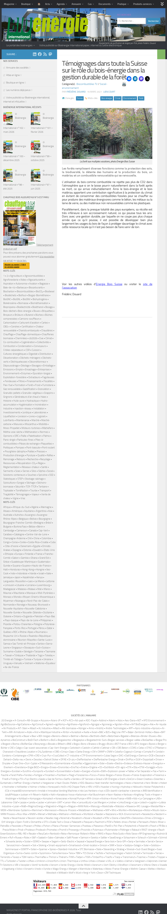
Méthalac (52, 814)
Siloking (42, 845)
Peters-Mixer (157, 821)
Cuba (52, 542)
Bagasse (43, 283)
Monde (17, 596)
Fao (155, 771)
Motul (147, 810)
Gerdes (76, 779)
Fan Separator (144, 771)
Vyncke (47, 868)
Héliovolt (137, 786)
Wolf (71, 872)
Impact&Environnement (23, 790)
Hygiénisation (26, 404)
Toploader (8, 490)
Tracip (117, 857)
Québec (7, 632)
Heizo (128, 782)
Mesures (18, 424)
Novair (87, 818)
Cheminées (21, 338)
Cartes (44, 322)
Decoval (159, 755)
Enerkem (8, 767)
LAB (158, 798)
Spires (53, 849)
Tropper (161, 857)
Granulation (43, 389)
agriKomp (60, 724)
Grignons (7, 396)
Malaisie (22, 589)
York (93, 872)
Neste (6, 818)
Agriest (49, 724)
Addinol (102, 720)
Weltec (151, 868)
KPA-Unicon (93, 798)
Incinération (41, 404)
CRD (37, 755)
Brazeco (92, 743)
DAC (121, 755)
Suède (18, 651)
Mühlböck (88, 814)
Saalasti (42, 837)
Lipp (135, 802)
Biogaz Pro (161, 740)
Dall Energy (131, 755)
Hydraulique (33, 400)
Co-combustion (11, 342)
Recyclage (45, 459)
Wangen (73, 868)
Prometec (52, 829)
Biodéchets (10, 295)
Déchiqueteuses (19, 361)
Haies (43, 396)
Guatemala (43, 561)
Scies (18, 471)
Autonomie (21, 283)
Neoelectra (147, 814)
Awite (86, 732)
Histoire (7, 400)
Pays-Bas (50, 616)
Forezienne (82, 775)
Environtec (63, 767)
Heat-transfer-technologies (109, 782)
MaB (23, 806)
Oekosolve (137, 818)
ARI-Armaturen (17, 732)
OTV (46, 821)
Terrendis (5, 857)
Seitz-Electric (67, 841)
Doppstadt (148, 759)
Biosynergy (40, 743)
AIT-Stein (23, 728)
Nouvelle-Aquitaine (13, 608)
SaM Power (72, 837)
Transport (45, 490)
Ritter (93, 833)
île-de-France (12, 667)
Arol (36, 732)
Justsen (24, 794)
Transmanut (128, 857)
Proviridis (86, 829)
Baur (34, 736)
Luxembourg (43, 585)
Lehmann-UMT (54, 802)
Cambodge (8, 530)
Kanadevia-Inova (65, 794)
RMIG (100, 833)
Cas (90, 4)
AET (139, 720)
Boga (76, 743)
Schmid (163, 837)
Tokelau (49, 655)
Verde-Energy (67, 864)
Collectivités (43, 342)
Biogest (6, 743)
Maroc (47, 589)
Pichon (46, 825)
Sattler (104, 837)
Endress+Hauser (142, 763)
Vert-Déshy (110, 864)
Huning (115, 786)
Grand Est (44, 557)
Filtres (21, 381)
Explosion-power (116, 771)
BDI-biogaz (44, 736)
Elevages (36, 365)
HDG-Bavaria (86, 782)
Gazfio (67, 779)
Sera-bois (110, 841)
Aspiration (8, 283)
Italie (48, 573)
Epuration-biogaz (41, 373)
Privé (20, 829)
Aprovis (156, 728)
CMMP (101, 751)
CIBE (56, 751)
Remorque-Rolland (78, 833)
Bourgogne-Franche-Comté (17, 522)
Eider (102, 763)
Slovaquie (29, 647)
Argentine (41, 511)
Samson (84, 837)
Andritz (100, 728)
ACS (71, 720)
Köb (135, 798)
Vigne (16, 498)
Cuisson (36, 350)
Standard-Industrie (67, 849)
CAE (12, 747)
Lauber (40, 802)
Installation (39, 408)
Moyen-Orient (30, 596)
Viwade (163, 864)
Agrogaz (95, 724)
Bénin (40, 526)
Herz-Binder (151, 782)
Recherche (32, 459)
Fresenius (159, 775)
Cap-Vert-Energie (58, 747)
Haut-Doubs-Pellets (66, 782)
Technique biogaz (114, 853)
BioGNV (26, 299)
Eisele (110, 763)
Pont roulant (48, 447)
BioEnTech (33, 740)
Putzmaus (98, 829)
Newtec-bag (52, 818)
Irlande (32, 573)
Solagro (138, 845)
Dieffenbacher (84, 759)
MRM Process (8, 814)
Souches (32, 474)
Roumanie (40, 632)
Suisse (80, 98)
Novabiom (77, 818)
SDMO (36, 841)
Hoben (163, 782)
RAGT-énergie (149, 829)
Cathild (95, 747)
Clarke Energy (83, 751)
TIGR (87, 857)
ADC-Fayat (91, 720)
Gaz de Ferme (55, 779)
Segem (55, 841)
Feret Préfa (16, 775)
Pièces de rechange (29, 443)
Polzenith (143, 825)
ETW (141, 767)
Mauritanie (19, 592)
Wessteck (51, 872)
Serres (26, 471)
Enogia (44, 767)
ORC (16, 435)
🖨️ (124, 84)
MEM (3, 810)
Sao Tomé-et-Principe (23, 643)
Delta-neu (18, 759)
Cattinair (105, 747)
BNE (69, 743)
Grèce (6, 561)
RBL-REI (22, 833)
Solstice (155, 845)
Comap (137, 751)
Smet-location (90, 845)
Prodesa (29, 829)
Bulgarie (7, 526)
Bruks (110, 743)
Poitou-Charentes (22, 624)
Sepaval (80, 841)
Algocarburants (36, 279)
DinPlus (130, 759)
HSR (96, 786)
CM (94, 751)
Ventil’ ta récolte (40, 864)
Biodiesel (49, 291)
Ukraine (47, 659)
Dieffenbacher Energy (105, 759)
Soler (146, 845)
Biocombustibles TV (87, 84)
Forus (93, 775)
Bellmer (75, 736)
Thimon (53, 857)
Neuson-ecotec (35, 818)
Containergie (19, 755)
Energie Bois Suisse (109, 284)
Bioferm (44, 740)
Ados (120, 720)
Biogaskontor (64, 740)
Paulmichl (100, 821)
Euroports (38, 771)
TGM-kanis (27, 857)
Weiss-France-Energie (116, 868)
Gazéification (29, 389)
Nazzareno (111, 814)
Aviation (33, 283)
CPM (30, 755)
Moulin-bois (158, 810)
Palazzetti (77, 821)
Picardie (7, 624)
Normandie (9, 604)
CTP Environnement (91, 755)
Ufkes (31, 861)
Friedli (5, 779)
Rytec (27, 837)
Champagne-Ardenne (14, 538)
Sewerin (26, 845)
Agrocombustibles (33, 275)
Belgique (23, 518)
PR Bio (162, 825)
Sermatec (140, 841)
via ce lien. (22, 260)
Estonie (27, 550)
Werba (160, 868)
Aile (152, 724)
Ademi (112, 720)
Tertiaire (42, 486)
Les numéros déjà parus (18, 90)
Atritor (66, 732)
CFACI (149, 747)
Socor (119, 845)
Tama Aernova (59, 853)
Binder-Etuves (148, 736)
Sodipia (128, 845)
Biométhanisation (39, 303)
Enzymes (26, 373)
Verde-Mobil (83, 864)
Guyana (16, 565)
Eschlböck (109, 767)
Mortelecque (135, 810)
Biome (15, 743)
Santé (44, 467)
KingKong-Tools (142, 794)
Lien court (109, 91)
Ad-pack (79, 720)
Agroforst (84, 724)
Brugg (102, 743)
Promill (62, 829)
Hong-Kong (28, 569)
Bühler (4, 747)
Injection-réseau (23, 408)
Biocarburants (36, 287)
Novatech (97, 818)
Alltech (56, 728)
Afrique (7, 507)
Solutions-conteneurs (14, 474)
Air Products (9, 728)
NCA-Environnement (129, 814)
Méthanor (64, 814)
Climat (117, 98)
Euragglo (150, 767)
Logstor (153, 802)
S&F (34, 837)
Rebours (20, 459)
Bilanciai (135, 736)
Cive (41, 338)
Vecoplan (25, 864)
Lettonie (50, 581)
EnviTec (75, 767)
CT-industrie (73, 755)
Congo (6, 542)
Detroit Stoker (51, 759)
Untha (84, 861)
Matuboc (119, 806)
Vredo (38, 868)
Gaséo (42, 779)
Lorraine (30, 585)
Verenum (97, 864)
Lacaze (23, 802)
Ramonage (8, 459)
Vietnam (29, 663)
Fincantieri (50, 775)
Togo (40, 655)
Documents (105, 4)
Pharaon (28, 825)
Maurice (7, 592)
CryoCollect (58, 755)
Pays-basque (11, 620)
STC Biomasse (87, 849)
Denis (28, 759)
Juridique (27, 412)
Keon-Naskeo (114, 794)
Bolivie (33, 518)
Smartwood (75, 845)
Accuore (45, 720)
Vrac (23, 498)
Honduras (15, 569)
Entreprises (44, 369)
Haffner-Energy (22, 782)
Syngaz (20, 482)
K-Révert (35, 794)
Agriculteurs (16, 275)
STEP (20, 478)
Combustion (9, 346)
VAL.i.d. (111, 861)
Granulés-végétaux (32, 392)
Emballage (48, 365)
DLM (138, 759)
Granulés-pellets (11, 392)
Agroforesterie (10, 279)
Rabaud (135, 829)
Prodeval (40, 829)
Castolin (86, 747)
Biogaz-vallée (133, 740)
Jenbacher (124, 790)
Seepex (45, 841)
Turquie (37, 659)
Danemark (25, 546)
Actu (47, 4)
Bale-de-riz (9, 287)
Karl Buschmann (97, 794)
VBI (16, 864)
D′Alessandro (46, 763)
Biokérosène (9, 303)
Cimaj (64, 751)
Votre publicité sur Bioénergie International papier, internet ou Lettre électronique (80, 45)
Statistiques (9, 478)
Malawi (31, 589)
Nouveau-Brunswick (38, 604)
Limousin (9, 585)
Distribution (45, 353)
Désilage (25, 365)
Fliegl (71, 775)
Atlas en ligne (13, 75)
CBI (113, 747)
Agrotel (118, 724)
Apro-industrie (142, 728)
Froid (37, 385)
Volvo (19, 868)
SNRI (111, 845)
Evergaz (86, 771)
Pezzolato (16, 825)
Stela (98, 849)
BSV (131, 743)
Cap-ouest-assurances (35, 747)
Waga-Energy (60, 868)
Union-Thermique (69, 861)
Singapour (17, 647)
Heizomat (138, 782)
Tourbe (34, 490)
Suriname (8, 651)
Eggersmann (91, 763)
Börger (161, 743)
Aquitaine (29, 511)
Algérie (34, 507)
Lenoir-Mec (70, 802)
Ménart (41, 814)
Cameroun (21, 530)
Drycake (6, 763)
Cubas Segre (110, 755)
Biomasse (23, 303)
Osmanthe (36, 821)
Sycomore (44, 853)
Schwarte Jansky (14, 841)
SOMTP (25, 849)
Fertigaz (38, 775)
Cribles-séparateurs (13, 350)
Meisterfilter (157, 806)
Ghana (34, 557)
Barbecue (22, 287)
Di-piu (71, 759)
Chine (36, 538)
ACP (64, 720)
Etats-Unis (49, 550)
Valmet (128, 861)
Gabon (15, 557)
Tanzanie (38, 651)
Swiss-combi (30, 853)
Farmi (162, 771)
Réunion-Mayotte (27, 639)
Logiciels (41, 416)
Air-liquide (161, 724)
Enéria (84, 767)
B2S (108, 732)
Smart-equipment (57, 845)
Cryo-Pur (46, 755)
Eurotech (50, 771)
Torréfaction (22, 490)
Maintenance (22, 420)
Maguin (62, 806)
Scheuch (142, 837)
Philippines (45, 620)
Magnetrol (51, 806)
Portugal (32, 628)
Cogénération (28, 342)
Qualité (41, 455)
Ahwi (126, 724)
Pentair (132, 821)
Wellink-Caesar (138, 868)
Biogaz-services (116, 740)
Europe (19, 553)
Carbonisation (10, 322)
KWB (128, 798)
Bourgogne (44, 518)
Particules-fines (25, 439)
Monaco (7, 596)
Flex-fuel (8, 385)
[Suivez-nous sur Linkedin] (35, 54)
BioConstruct (18, 740)
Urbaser (101, 861)
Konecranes (61, 798)
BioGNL (17, 299)
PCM (109, 821)
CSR (28, 350)
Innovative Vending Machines (62, 790)
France (39, 553)
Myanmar (8, 600)
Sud (38, 647)
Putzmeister (111, 829)
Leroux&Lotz (84, 802)
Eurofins (27, 771)
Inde (12, 573)
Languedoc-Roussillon (14, 581)
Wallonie (39, 663)
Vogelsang (8, 868)
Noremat (64, 818)
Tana (71, 853)
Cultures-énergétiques (15, 353)
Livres (32, 416)
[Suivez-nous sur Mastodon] (50, 54)
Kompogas (35, 798)
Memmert (37, 810)
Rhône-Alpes (26, 632)
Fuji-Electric (31, 779)
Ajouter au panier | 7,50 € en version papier (15, 266)
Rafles (50, 455)
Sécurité (19, 486)
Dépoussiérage (11, 365)
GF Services (88, 779)
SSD (51, 474)
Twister (22, 861)
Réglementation (11, 467)
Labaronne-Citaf (9, 802)
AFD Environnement (153, 720)
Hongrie (40, 569)
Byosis (152, 743)
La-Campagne (146, 798)
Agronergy (107, 724)
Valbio (120, 861)
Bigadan (125, 736)
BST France (120, 743)
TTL (2, 861)
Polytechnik (130, 825)
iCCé (7, 790)
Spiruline (42, 474)
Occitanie (47, 612)
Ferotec (28, 775)
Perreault (143, 821)
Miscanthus (31, 424)
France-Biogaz (105, 775)
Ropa (108, 833)
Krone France (117, 798)
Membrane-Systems (19, 810)
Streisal (130, 849)
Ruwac (18, 837)
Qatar (49, 628)
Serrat (150, 841)
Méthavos (76, 814)
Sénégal (28, 651)
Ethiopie (9, 553)
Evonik (95, 771)
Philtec (37, 825)
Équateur (50, 663)
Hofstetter (22, 786)
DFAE (63, 759)
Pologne (38, 624)
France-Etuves (122, 775)
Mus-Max (22, 814)
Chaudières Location (25, 751)
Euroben (16, 771)
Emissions (8, 369)
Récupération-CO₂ (26, 463)
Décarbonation (10, 357)
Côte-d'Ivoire (11, 546)
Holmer (33, 786)
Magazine (9, 4)
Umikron (40, 861)
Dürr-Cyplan (31, 763)
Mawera (130, 806)
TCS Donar (88, 853)
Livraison (22, 416)
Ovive (66, 821)
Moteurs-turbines (31, 428)
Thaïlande (30, 655)
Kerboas (128, 794)
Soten (34, 849)
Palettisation (34, 435)
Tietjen (79, 857)
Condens (6, 755)
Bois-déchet (9, 310)
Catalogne (19, 534)
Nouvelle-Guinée (12, 612)
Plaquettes (46, 443)
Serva (158, 841)
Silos (33, 471)
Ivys (101, 790)
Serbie (40, 643)
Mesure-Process (67, 810)
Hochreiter (9, 786)
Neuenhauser (18, 818)
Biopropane (9, 307)
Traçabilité (8, 494)
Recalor (32, 833)
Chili (30, 538)
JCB (107, 790)
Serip (130, 841)
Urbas (92, 861)
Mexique (31, 592)
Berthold (94, 736)
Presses (41, 451)
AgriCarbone (23, 724)
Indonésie (22, 573)
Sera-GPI (121, 841)
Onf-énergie (7, 821)
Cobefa (118, 751)
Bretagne (39, 522)
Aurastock (76, 732)
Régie (41, 463)
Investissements (11, 412)
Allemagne (46, 507)
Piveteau (86, 825)
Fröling (14, 779)
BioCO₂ (39, 291)
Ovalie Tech (56, 821)
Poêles (31, 451)
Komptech (48, 798)
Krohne (105, 798)
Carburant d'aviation (29, 322)
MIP (107, 810)
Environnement (129, 98)
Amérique (17, 511)
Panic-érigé (9, 439)
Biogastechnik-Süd (96, 740)
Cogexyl (128, 751)
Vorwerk (28, 868)
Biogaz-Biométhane (38, 295)
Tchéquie (18, 655)
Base (156, 732)
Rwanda (33, 635)
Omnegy (157, 818)
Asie (50, 511)
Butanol (29, 314)
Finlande (29, 553)
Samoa (6, 643)
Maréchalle (107, 806)
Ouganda (27, 616)
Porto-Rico (20, 628)
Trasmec (141, 857)
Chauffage (8, 334)
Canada (33, 530)
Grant (122, 779)
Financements (34, 381)
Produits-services (142, 4)
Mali (39, 589)
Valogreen (140, 861)
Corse (15, 542)
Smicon (103, 845)
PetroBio (4, 825)
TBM (78, 853)
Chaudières (47, 330)
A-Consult (20, 720)
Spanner (43, 849)
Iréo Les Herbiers (88, 790)
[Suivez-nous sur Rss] (45, 54)
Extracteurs (34, 377)
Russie (23, 635)
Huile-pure (18, 400)
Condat (159, 751)
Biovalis (52, 743)
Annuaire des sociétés (17, 67)
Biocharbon (9, 291)
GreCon (131, 779)
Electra (118, 763)
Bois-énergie (106, 98)
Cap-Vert (43, 530)
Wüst (78, 872)
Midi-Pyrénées (45, 592)
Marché (35, 420)
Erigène (93, 767)
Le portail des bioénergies (19, 45)
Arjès (29, 732)
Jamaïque (8, 577)
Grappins (48, 392)
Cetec (141, 747)
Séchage (30, 482)
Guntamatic (6, 782)
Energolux (158, 763)
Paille (23, 435)
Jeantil (114, 790)
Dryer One (18, 763)
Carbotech (75, 747)
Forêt (141, 98)
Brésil (48, 522)
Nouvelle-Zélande (32, 612)
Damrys (143, 755)
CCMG (133, 747)
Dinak (121, 759)
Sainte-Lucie (44, 639)
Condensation (25, 346)
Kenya (39, 577)
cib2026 (33, 338)
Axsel (94, 732)
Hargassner (48, 782)
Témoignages (23, 494)
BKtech (61, 743)
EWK (103, 771)
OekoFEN (125, 818)
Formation (20, 385)
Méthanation (31, 431)
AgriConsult (38, 724)
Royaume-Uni (10, 635)
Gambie (25, 557)
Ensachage (30, 369)
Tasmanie (50, 651)
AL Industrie (44, 728)
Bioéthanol (37, 307)
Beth (103, 736)
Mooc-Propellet (11, 428)
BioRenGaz (26, 743)
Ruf (11, 837)
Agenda (61, 4)
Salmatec (59, 837)
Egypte (36, 546)
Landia (32, 802)
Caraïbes (7, 534)
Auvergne (30, 514)
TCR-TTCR (31, 486)
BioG (53, 740)
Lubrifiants (8, 420)
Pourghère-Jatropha (15, 451)
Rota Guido (118, 833)
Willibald (62, 872)
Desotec (38, 759)
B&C (101, 732)
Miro (114, 810)
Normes (44, 431)
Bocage (49, 307)
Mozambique (46, 596)
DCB (151, 755)
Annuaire (76, 4)
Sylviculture (9, 482)
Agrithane (72, 724)
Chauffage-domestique (28, 334)
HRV (90, 786)
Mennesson (51, 810)
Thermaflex (41, 857)
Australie (7, 514)
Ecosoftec (77, 763)
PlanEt (108, 825)
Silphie (41, 471)
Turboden (11, 861)
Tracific (108, 857)
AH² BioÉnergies (139, 724)
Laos (30, 581)
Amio (91, 728)
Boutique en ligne (15, 82)
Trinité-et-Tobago (12, 659)
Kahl (53, 794)
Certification (28, 326)
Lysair (16, 806)
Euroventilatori (64, 771)
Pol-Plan (118, 825)
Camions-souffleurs (29, 318)
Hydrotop (126, 786)
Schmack (152, 837)
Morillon (123, 810)
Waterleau (98, 868)
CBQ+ (6, 326)
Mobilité (43, 424)
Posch (153, 825)
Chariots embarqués (29, 330)
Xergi (85, 872)
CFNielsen (159, 747)
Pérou (41, 628)
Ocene (115, 818)
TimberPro (97, 857)
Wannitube (85, 868)
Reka (63, 833)
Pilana (55, 825)
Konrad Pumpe (77, 798)
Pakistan (38, 616)
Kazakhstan (28, 577)
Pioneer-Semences (70, 825)
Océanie (7, 616)
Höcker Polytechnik (153, 786)
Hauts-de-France (41, 565)
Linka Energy (124, 802)
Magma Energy (36, 806)
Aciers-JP (55, 720)
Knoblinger (11, 798)
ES (100, 767)
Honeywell (53, 786)
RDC (15, 632)
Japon (18, 577)
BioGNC (7, 299)
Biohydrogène (40, 299)
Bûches (39, 314)
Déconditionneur (37, 361)
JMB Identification (151, 790)
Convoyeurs (40, 346)
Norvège (21, 604)
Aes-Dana (130, 720)
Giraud (99, 779)
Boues (36, 310)
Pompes (19, 447)
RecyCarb (43, 833)
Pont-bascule (33, 447)
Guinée (6, 565)
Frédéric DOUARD (76, 91)
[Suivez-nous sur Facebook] (40, 54)
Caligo (19, 747)
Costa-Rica (33, 542)
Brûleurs (19, 314)
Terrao (158, 853)
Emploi (19, 369)
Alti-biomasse (69, 728)
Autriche (18, 514)
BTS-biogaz (141, 743)
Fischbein (62, 775)
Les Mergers (100, 802)
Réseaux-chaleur (30, 467)
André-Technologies (116, 728)
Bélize (32, 526)
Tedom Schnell (132, 853)
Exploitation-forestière (14, 377)
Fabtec (131, 771)
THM (71, 857)
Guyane (26, 565)
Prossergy (73, 829)
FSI (21, 779)
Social (50, 471)
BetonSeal (113, 736)
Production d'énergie (13, 455)
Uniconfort (52, 861)
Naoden (100, 814)
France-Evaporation (142, 775)
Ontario (17, 616)
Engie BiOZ (33, 767)
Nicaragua (20, 600)
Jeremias (135, 790)
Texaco (15, 857)
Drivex (159, 759)
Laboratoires (40, 412)
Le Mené (39, 581)
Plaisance (98, 825)
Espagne (17, 550)
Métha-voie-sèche (13, 431)
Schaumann (130, 837)
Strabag (120, 849)
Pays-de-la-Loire (29, 620)
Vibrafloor (123, 864)
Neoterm (160, 814)
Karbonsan (81, 794)
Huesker (105, 786)
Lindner (112, 802)
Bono (83, 743)
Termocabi (147, 853)
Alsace (6, 511)
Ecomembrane (62, 763)
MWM (32, 814)
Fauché (4, 775)
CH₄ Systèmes (45, 751)
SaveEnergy (115, 837)
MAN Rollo (83, 806)
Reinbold (54, 833)
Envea (53, 767)
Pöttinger (125, 829)
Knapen (156, 794)
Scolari (27, 841)
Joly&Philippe (12, 794)
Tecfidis (99, 853)
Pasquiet (88, 821)
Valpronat (152, 861)
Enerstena (20, 767)
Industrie (7, 408)
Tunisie (27, 659)
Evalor (77, 771)
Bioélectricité (23, 307)
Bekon (65, 736)
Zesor (100, 872)
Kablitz (45, 794)
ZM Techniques (113, 872)
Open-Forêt (22, 821)
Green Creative (144, 779)
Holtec (42, 786)
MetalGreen (84, 810)
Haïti (5, 569)
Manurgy (95, 806)
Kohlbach (23, 798)
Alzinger (82, 728)
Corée (23, 542)
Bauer (26, 736)
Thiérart (63, 857)
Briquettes (47, 310)
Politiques (8, 447)
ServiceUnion (13, 845)
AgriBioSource (8, 724)
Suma (19, 853)
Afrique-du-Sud (21, 507)
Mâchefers (47, 428)
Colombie (46, 538)
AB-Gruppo (32, 720)
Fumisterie (47, 385)
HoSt (63, 786)
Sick (34, 845)
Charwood (8, 751)
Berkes (84, 736)
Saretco (95, 837)
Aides (23, 279)
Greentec (158, 779)
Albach (33, 728)
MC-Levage (143, 806)
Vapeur (35, 494)
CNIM (110, 751)
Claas (71, 751)
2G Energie (6, 720)
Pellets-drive (120, 821)
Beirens (56, 736)
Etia (135, 767)
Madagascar (9, 589)
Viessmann (136, 864)
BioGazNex (147, 740)
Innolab (42, 790)
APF (131, 728)
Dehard (7, 759)
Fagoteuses (48, 377)
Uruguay (7, 663)
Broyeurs (8, 314)
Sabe (50, 837)
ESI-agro (120, 767)
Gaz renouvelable (12, 389)
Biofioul (22, 295)
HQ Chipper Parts (76, 786)
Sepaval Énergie (94, 841)
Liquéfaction (9, 416)
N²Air (107, 818)
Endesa (128, 763)
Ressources (9, 463)
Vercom (54, 864)
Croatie (44, 542)
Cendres (15, 326)
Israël (41, 573)
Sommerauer (12, 849)
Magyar (72, 806)
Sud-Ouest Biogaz (145, 849)
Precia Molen (9, 829)
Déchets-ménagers (30, 357)
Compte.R (148, 751)
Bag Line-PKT (119, 732)
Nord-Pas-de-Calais (37, 600)
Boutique (26, 4)
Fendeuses (10, 381)
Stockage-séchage (34, 478)
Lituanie (20, 585)
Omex (148, 818)
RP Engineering (147, 833)
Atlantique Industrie (50, 732)
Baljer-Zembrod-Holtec (140, 732)
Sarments (8, 471)
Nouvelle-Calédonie (35, 608)
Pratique (121, 4)
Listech (143, 802)
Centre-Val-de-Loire (36, 534)
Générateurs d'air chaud (26, 396)
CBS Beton (122, 747)
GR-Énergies (110, 779)
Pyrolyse (31, 455)
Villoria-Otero (150, 864)
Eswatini (37, 550)
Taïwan (8, 655)
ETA (129, 767)
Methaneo (98, 810)
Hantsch (36, 782)
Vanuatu (18, 663)
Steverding (108, 849)
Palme (46, 435)
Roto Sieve (131, 833)
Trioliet (151, 857)
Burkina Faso (20, 526)
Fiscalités (48, 381)
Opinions (7, 435)
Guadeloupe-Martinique (23, 561)
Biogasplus (78, 740)
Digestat (33, 353)
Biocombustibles (25, 291)
